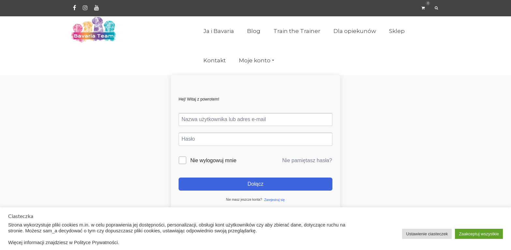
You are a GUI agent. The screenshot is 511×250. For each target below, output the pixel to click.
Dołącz (256, 184)
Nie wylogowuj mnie (213, 160)
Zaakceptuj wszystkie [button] (479, 233)
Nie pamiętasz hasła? (307, 160)
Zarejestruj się (274, 200)
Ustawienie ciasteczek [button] (427, 233)
